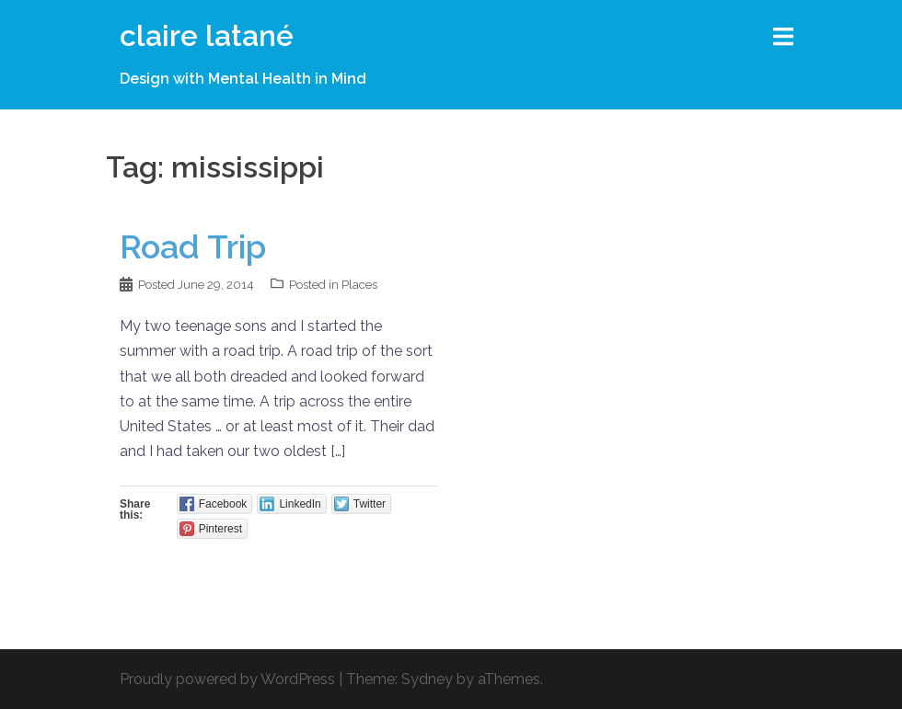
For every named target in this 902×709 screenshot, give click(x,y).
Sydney (427, 679)
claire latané (207, 35)
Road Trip (193, 246)
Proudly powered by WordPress (227, 679)
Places (359, 285)
